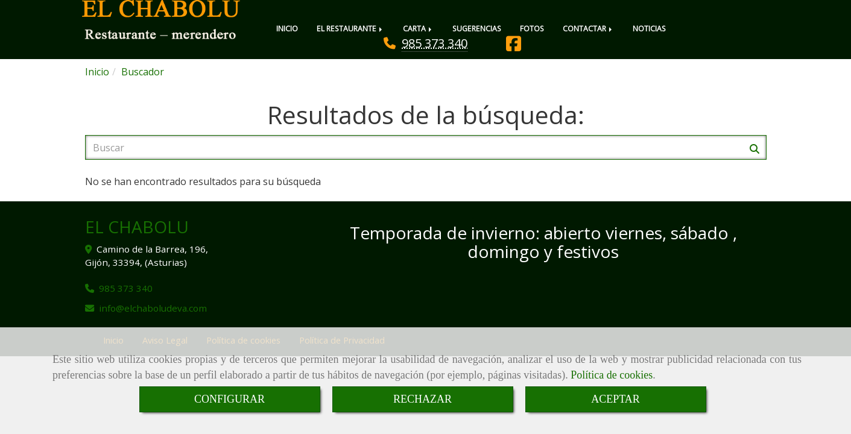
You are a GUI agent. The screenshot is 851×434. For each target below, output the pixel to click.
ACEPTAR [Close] (615, 399)
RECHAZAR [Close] (422, 399)
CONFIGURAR (229, 399)
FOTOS (532, 29)
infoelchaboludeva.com (153, 308)
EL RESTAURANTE (350, 29)
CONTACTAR (588, 29)
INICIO (287, 29)
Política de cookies (612, 375)
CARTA (418, 29)
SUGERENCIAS (476, 29)
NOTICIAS (649, 29)
